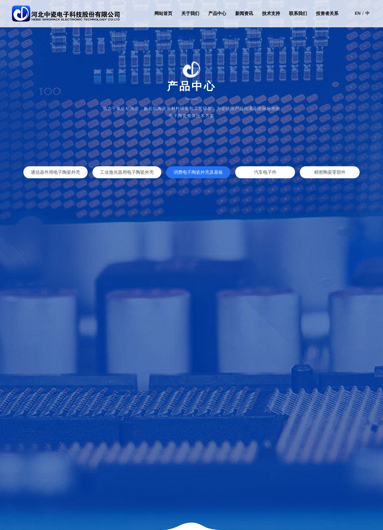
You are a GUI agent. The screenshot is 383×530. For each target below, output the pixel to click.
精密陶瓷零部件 (330, 172)
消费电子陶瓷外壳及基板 (198, 172)
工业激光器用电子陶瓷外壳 (127, 172)
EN (358, 13)
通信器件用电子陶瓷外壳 (55, 172)
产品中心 (191, 86)
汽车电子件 (265, 172)
